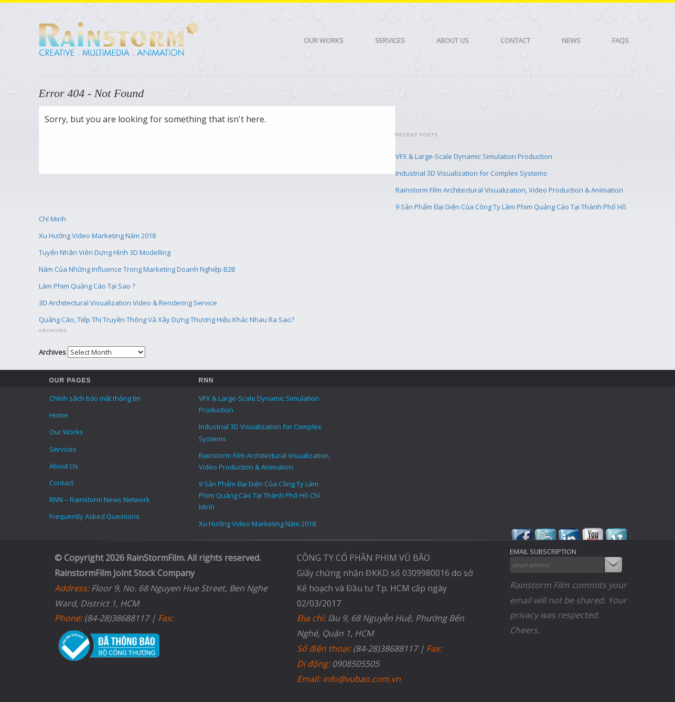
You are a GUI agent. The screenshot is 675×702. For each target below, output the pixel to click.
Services (390, 40)
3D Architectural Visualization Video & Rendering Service (128, 302)
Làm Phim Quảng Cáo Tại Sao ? (87, 286)
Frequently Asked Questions (94, 516)
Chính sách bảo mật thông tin (95, 398)
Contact (515, 40)
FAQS (620, 40)
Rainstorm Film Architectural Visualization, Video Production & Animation (509, 190)
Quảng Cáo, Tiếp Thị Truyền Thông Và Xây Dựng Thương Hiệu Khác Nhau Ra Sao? (166, 319)
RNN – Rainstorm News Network (99, 499)
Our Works (324, 40)
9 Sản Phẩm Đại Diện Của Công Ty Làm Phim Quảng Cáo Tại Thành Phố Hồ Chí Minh (259, 495)
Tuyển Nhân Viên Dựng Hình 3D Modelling (104, 252)
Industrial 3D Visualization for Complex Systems (471, 173)
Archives (52, 352)
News (571, 40)
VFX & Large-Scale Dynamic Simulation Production (473, 156)
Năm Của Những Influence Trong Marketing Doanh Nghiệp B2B (137, 269)
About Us (452, 40)
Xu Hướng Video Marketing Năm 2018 (97, 235)
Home (58, 415)
